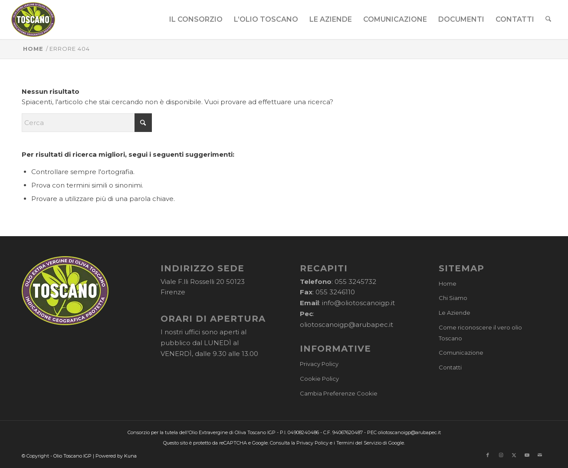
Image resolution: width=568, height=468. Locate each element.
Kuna (130, 456)
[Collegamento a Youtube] (526, 454)
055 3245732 (355, 281)
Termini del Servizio (358, 443)
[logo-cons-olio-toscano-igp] (33, 19)
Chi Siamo (453, 297)
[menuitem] (196, 19)
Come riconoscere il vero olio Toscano (480, 333)
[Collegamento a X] (513, 454)
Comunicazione (461, 352)
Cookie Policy (319, 378)
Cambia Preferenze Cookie (339, 393)
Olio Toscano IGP (72, 456)
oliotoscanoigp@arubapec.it (346, 324)
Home (447, 283)
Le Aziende (454, 312)
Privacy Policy (319, 363)
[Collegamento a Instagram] (500, 454)
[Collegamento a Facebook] (487, 454)
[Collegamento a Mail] (539, 454)
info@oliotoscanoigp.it (358, 303)
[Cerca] (548, 19)
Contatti (450, 367)
